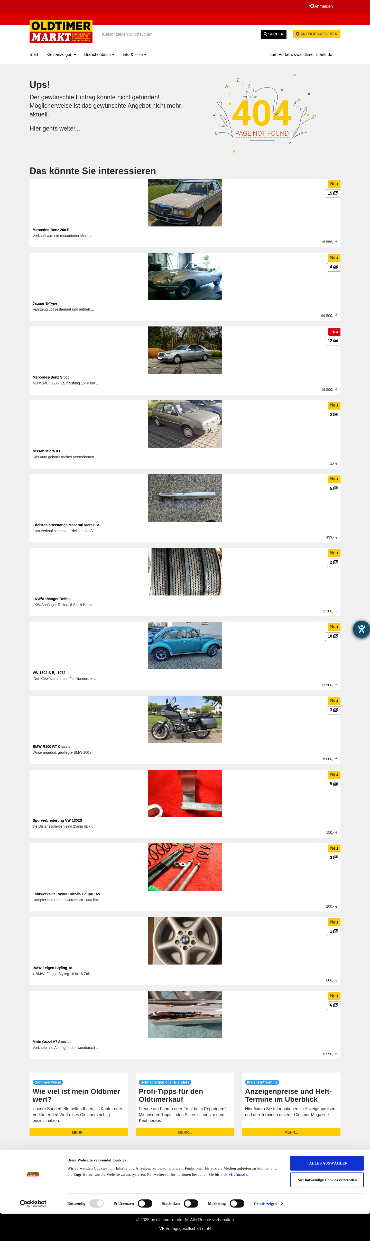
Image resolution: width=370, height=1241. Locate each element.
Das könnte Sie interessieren (93, 171)
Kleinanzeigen (61, 54)
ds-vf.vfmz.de (235, 1202)
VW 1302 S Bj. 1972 (49, 673)
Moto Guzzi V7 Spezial (52, 1042)
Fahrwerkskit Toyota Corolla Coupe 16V (66, 894)
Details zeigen (265, 1231)
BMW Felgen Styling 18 (52, 968)
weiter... (70, 128)
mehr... (79, 1132)
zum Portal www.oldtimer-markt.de (301, 54)
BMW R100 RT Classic (52, 746)
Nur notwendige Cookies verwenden (327, 1207)
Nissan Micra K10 (47, 451)
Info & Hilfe (134, 54)
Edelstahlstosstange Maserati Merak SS (66, 525)
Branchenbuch (99, 54)
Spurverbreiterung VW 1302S (57, 820)
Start (34, 54)
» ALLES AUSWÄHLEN (327, 1190)
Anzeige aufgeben (316, 34)
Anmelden (321, 6)
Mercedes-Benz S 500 (51, 377)
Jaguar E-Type (45, 303)
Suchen (273, 34)
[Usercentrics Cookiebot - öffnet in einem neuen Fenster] (33, 1231)
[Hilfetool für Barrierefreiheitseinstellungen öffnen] (361, 629)
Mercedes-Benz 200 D (51, 230)
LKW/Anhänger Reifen (52, 599)
